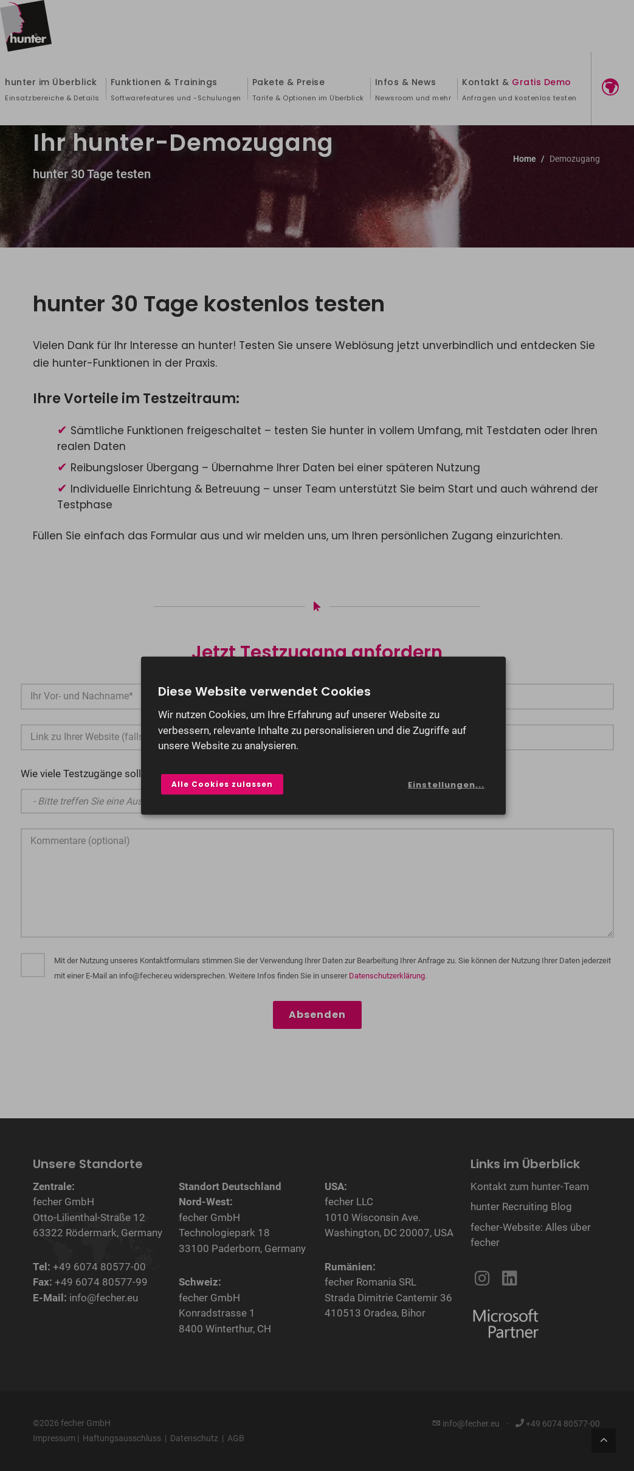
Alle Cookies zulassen (222, 784)
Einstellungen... (446, 785)
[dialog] (323, 735)
